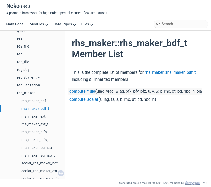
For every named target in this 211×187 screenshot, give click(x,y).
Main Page (14, 24)
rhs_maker (26, 93)
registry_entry (28, 77)
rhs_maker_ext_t (34, 124)
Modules (39, 24)
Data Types (64, 24)
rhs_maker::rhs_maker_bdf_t (170, 72)
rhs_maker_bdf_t (35, 108)
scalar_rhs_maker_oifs (40, 179)
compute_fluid (82, 91)
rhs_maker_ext (33, 116)
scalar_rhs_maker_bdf (39, 163)
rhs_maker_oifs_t (35, 140)
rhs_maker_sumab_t (38, 155)
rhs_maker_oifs (34, 132)
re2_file (23, 46)
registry (23, 70)
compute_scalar (83, 99)
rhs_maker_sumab (36, 147)
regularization (28, 85)
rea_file (23, 62)
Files (87, 24)
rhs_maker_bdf (33, 101)
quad (21, 31)
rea (19, 54)
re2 (19, 38)
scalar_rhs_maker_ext (39, 171)
